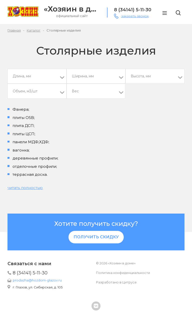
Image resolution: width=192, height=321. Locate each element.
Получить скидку (96, 237)
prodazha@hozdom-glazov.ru (37, 280)
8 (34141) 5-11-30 (30, 273)
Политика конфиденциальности (123, 273)
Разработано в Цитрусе (116, 282)
